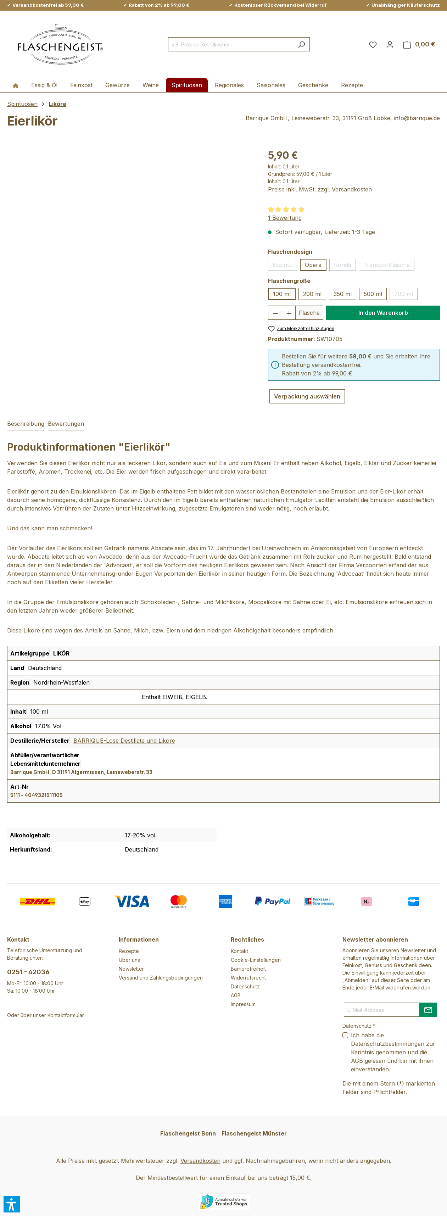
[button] (12, 1204)
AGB (236, 995)
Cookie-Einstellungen (256, 960)
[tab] (25, 424)
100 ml (282, 293)
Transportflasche (388, 266)
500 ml (373, 293)
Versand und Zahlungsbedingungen (161, 978)
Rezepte (129, 951)
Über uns (129, 960)
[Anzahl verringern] (275, 313)
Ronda (345, 266)
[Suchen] (301, 44)
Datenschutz (245, 986)
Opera (313, 264)
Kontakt (239, 951)
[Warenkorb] (419, 44)
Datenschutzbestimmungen (387, 1043)
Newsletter (131, 969)
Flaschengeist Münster (254, 1133)
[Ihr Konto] (389, 44)
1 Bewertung (285, 217)
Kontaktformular (66, 1015)
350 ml (343, 293)
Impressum (243, 1004)
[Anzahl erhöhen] (289, 313)
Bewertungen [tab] (66, 423)
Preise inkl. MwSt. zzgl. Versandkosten (320, 189)
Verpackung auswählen (307, 396)
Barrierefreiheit (248, 969)
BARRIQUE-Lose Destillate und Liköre (124, 740)
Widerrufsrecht (248, 978)
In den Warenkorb (383, 312)
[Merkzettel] (372, 44)
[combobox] (231, 44)
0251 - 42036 (28, 972)
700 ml (406, 295)
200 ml (312, 293)
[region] (130, 224)
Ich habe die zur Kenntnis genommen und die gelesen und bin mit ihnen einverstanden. (393, 1052)
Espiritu (285, 266)
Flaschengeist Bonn (188, 1133)
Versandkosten (200, 1160)
